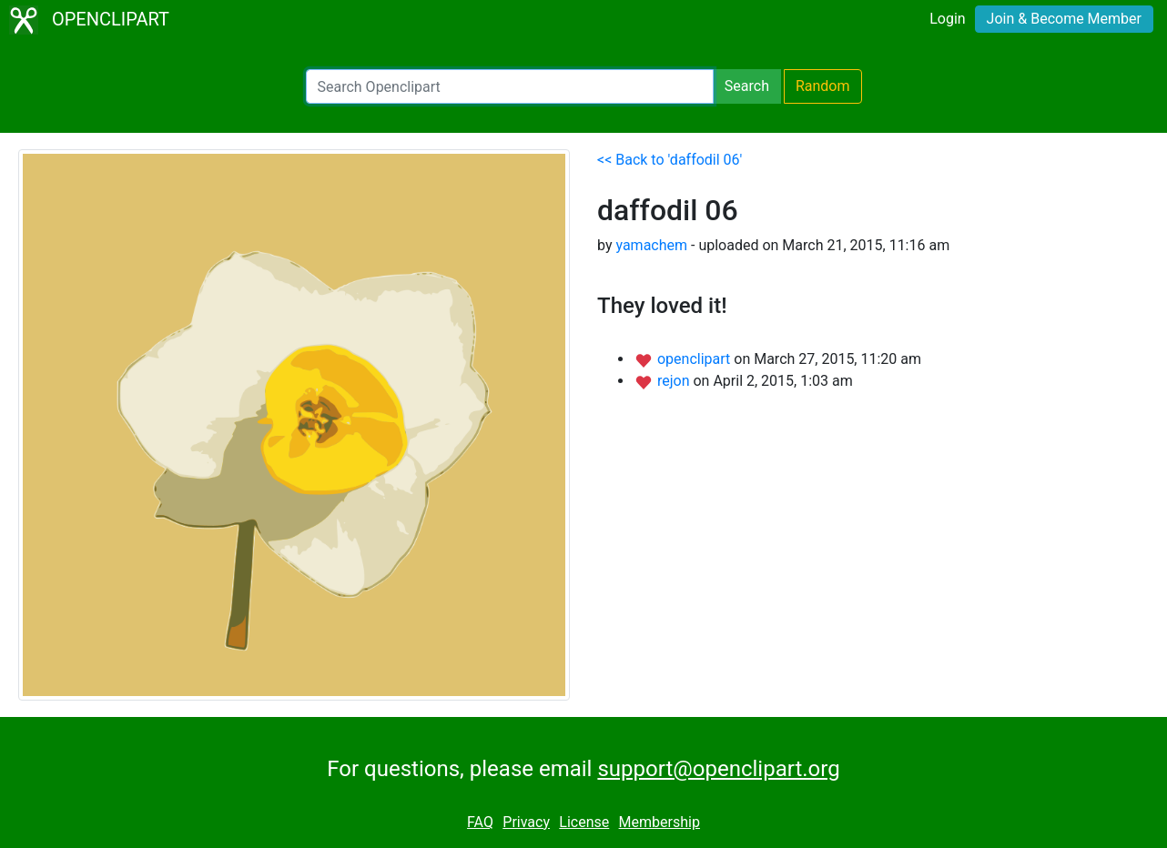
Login (947, 18)
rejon (675, 380)
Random (823, 86)
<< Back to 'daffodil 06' (669, 159)
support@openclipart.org (718, 769)
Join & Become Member (1064, 18)
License (584, 822)
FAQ (480, 822)
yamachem (651, 245)
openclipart (695, 359)
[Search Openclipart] (510, 86)
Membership (659, 822)
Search (747, 86)
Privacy (526, 822)
